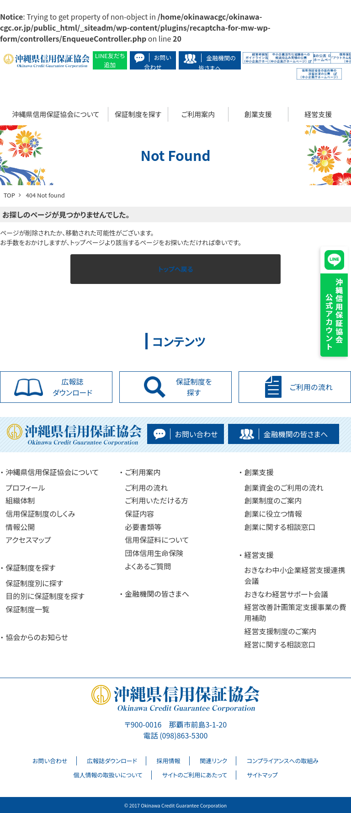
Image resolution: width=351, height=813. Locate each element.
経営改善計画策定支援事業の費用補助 (295, 612)
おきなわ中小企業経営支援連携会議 (294, 575)
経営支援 (318, 114)
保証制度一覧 (27, 609)
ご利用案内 (198, 114)
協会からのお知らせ (36, 636)
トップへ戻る (175, 268)
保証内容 (139, 513)
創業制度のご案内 (273, 500)
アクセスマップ (28, 539)
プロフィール (25, 487)
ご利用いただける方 (156, 500)
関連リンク (213, 760)
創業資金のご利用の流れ (283, 487)
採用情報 (169, 760)
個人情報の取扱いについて (107, 774)
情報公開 (20, 526)
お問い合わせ (49, 760)
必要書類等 (143, 526)
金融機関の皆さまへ (157, 593)
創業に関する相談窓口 (279, 526)
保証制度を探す (138, 114)
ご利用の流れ (146, 487)
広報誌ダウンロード (112, 760)
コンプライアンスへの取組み (283, 760)
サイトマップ (262, 774)
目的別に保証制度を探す (45, 595)
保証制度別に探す (34, 583)
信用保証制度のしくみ (40, 513)
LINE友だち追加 (110, 60)
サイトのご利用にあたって (194, 774)
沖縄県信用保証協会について (55, 114)
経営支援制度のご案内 (280, 631)
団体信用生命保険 (154, 552)
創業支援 (258, 114)
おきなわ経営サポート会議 (286, 593)
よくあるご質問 (148, 566)
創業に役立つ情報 (273, 513)
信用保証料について (157, 539)
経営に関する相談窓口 (279, 644)
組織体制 (20, 500)
